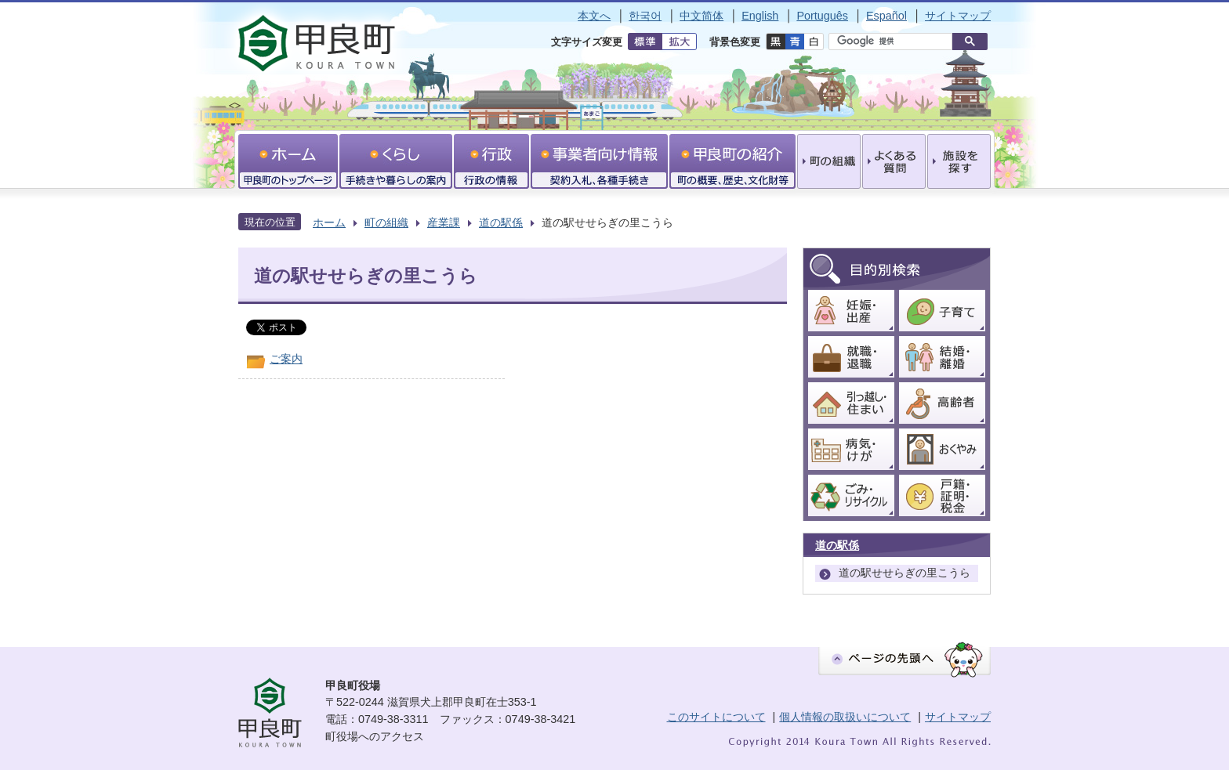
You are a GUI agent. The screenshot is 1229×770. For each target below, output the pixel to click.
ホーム (329, 222)
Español (886, 15)
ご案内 (286, 358)
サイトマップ (958, 15)
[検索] (894, 41)
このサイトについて (716, 716)
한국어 (645, 15)
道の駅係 (501, 222)
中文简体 (701, 15)
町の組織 (386, 222)
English (759, 15)
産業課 (443, 222)
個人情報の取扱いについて (845, 716)
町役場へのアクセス (374, 736)
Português (822, 15)
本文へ (594, 15)
